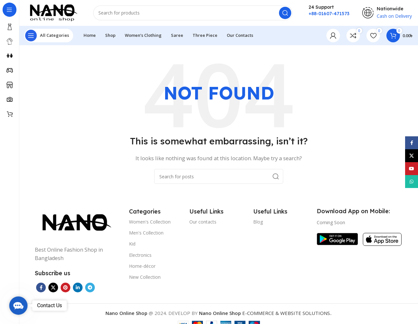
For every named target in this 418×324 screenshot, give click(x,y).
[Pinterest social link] (65, 287)
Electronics (140, 255)
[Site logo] (52, 12)
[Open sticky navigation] (48, 35)
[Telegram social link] (90, 287)
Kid (132, 244)
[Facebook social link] (41, 287)
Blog (258, 222)
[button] (18, 305)
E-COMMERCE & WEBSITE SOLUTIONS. (265, 313)
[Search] (193, 12)
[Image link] (75, 223)
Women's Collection (150, 222)
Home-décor (142, 266)
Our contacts (202, 222)
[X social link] (53, 287)
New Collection (145, 277)
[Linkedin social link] (78, 287)
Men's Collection (146, 233)
